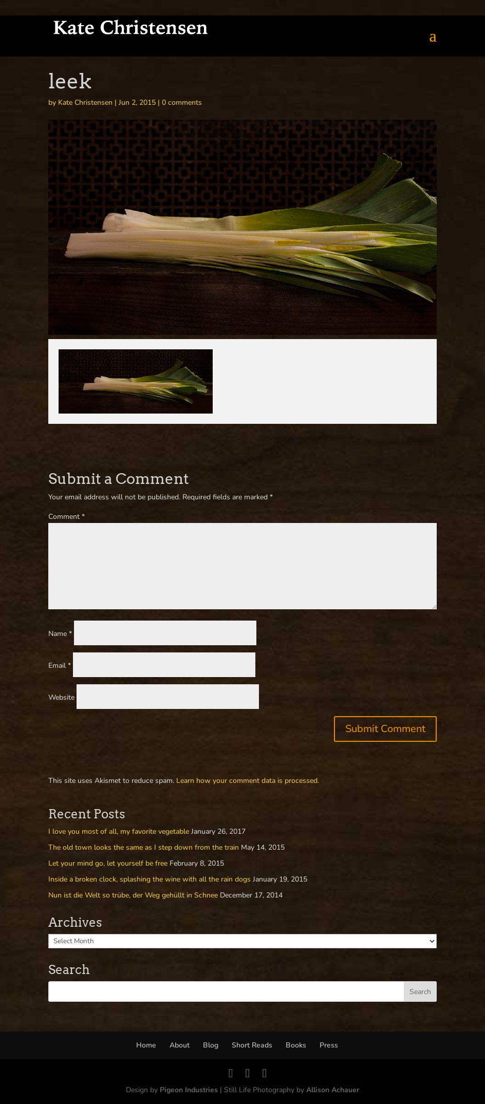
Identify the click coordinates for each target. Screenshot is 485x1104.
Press (329, 1045)
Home (146, 1045)
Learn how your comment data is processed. (247, 780)
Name (60, 634)
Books (296, 1045)
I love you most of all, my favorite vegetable (118, 831)
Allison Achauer (332, 1090)
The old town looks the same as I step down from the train (143, 847)
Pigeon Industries (189, 1090)
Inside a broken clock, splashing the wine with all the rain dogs (149, 879)
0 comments (182, 102)
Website (61, 697)
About (180, 1045)
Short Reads (252, 1045)
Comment (66, 516)
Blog (210, 1045)
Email (59, 665)
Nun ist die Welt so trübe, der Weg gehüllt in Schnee (133, 895)
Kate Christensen (85, 102)
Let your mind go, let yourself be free (107, 863)
